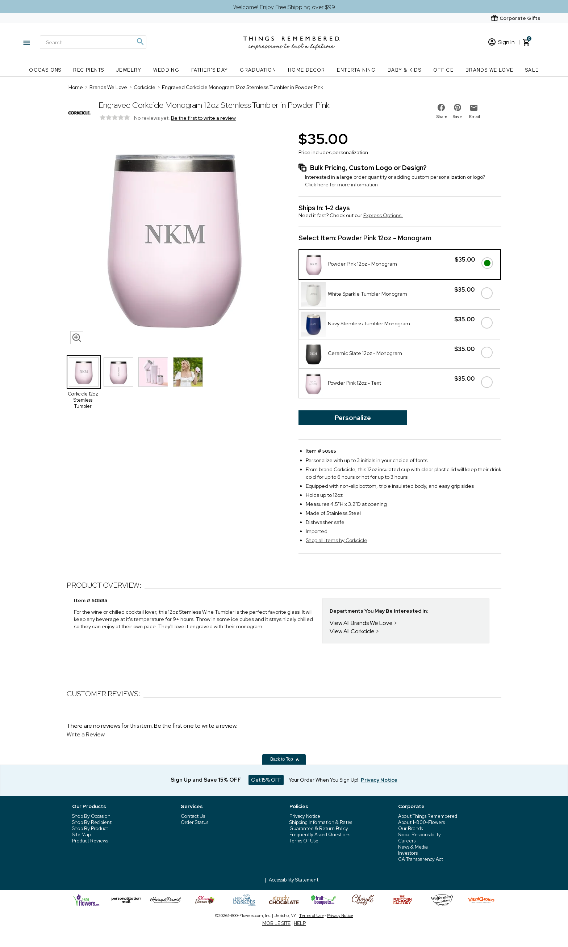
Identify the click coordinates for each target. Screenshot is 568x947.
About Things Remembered (427, 816)
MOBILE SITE (276, 923)
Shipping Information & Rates (320, 822)
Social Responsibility (419, 835)
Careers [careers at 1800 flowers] (406, 841)
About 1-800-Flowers (421, 822)
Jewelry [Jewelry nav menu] (129, 70)
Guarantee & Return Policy (318, 828)
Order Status (194, 822)
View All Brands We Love (361, 623)
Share (442, 116)
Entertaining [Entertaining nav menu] (356, 70)
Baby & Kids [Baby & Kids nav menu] (404, 70)
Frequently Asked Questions (319, 835)
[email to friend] (473, 108)
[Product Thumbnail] (84, 372)
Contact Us (193, 816)
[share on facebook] (441, 107)
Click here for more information (341, 184)
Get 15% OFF (266, 780)
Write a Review (86, 734)
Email (474, 116)
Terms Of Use (303, 841)
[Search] (93, 42)
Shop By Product (90, 828)
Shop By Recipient (92, 822)
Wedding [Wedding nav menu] (166, 70)
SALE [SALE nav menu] (532, 70)
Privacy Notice (304, 816)
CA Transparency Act (420, 859)
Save (457, 116)
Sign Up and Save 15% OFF (206, 779)
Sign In (501, 42)
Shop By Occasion (91, 816)
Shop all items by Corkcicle (336, 540)
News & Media (413, 847)
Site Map (81, 835)
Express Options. (383, 215)
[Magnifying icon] (139, 41)
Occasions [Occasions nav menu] (45, 70)
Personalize (353, 418)
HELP (300, 923)
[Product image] (175, 238)
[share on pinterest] (457, 107)
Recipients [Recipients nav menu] (88, 70)
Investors (408, 853)
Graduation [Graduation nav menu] (258, 70)
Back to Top (284, 759)
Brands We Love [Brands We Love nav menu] (489, 70)
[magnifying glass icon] (76, 337)
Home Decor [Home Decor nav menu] (306, 70)
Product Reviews (90, 841)
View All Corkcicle (352, 631)
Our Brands (410, 828)
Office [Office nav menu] (443, 70)
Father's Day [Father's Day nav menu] (209, 70)
